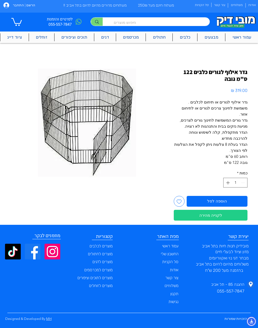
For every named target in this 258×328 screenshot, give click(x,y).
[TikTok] (13, 251)
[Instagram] (52, 251)
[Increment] (227, 182)
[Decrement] (243, 182)
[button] (16, 21)
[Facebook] (33, 251)
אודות (174, 270)
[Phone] (78, 21)
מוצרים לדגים (102, 261)
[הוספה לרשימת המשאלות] (179, 201)
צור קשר (171, 277)
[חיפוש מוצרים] (159, 22)
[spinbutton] (235, 182)
